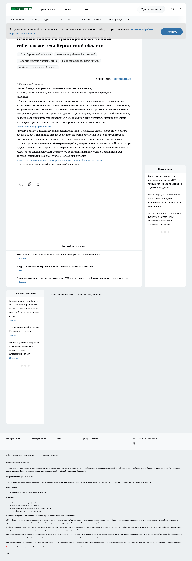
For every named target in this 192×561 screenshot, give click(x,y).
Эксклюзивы (17, 19)
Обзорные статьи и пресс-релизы (20, 455)
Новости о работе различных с (80, 60)
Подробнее (97, 523)
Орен (59, 438)
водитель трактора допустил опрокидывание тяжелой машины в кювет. (61, 160)
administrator (122, 78)
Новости (69, 9)
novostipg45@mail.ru (29, 503)
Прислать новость (151, 9)
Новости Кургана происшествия (38, 60)
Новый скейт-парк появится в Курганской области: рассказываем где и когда (74, 256)
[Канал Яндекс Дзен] (134, 443)
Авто (86, 9)
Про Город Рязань (39, 438)
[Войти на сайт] (180, 9)
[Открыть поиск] (172, 9)
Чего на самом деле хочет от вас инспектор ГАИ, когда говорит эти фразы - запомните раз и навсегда (74, 280)
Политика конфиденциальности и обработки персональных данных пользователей (40, 516)
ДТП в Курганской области (34, 54)
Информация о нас (119, 19)
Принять (172, 31)
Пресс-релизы (47, 9)
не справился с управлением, (34, 126)
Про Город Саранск (90, 438)
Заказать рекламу (91, 19)
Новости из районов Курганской (75, 54)
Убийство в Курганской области (37, 67)
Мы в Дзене (67, 19)
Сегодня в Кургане (42, 19)
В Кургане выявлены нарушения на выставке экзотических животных (74, 268)
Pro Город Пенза (13, 438)
